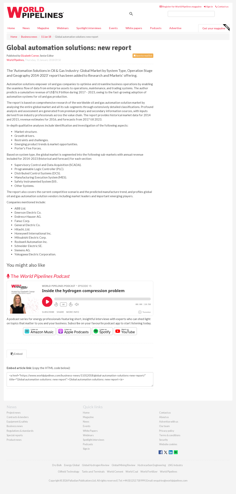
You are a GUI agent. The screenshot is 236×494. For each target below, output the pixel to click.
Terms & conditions (169, 435)
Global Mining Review (123, 465)
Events (113, 28)
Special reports (15, 435)
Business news (15, 426)
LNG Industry (175, 465)
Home (11, 28)
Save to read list (143, 55)
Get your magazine (215, 27)
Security (163, 439)
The (38, 276)
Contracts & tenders (18, 417)
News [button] (26, 28)
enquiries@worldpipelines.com (170, 480)
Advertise (175, 28)
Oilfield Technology (68, 471)
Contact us (222, 6)
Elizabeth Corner (30, 55)
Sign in (208, 6)
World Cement (115, 471)
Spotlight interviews (88, 28)
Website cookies (168, 444)
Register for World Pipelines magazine (181, 6)
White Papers (90, 430)
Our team (164, 426)
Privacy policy (166, 430)
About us (164, 417)
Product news (14, 439)
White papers (134, 28)
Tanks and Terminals (93, 471)
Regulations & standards (20, 430)
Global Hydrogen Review (95, 465)
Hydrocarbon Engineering (152, 465)
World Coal (132, 471)
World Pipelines (15, 60)
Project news (14, 412)
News (86, 421)
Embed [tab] (16, 353)
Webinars (63, 28)
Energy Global (72, 465)
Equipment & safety (17, 421)
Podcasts (156, 28)
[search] (191, 14)
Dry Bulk (57, 465)
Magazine (43, 28)
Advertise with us (168, 421)
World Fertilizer (149, 471)
